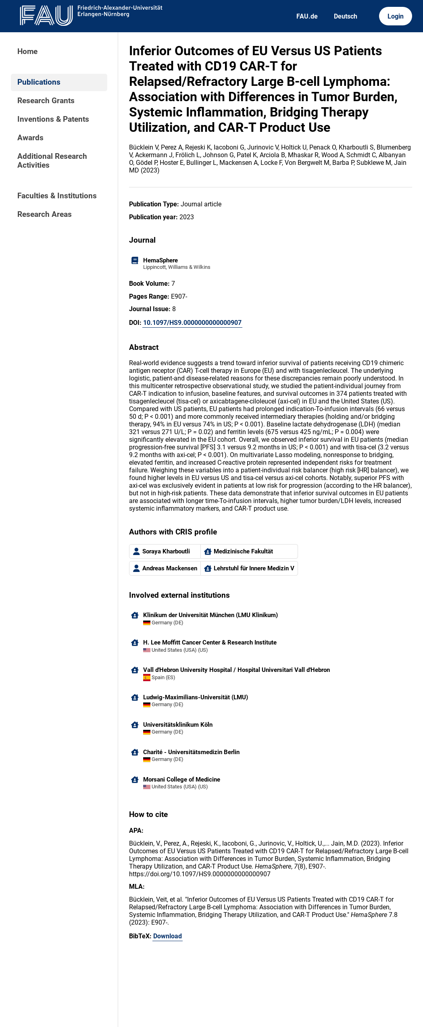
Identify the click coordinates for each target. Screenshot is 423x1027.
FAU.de (307, 16)
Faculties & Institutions (57, 195)
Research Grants (46, 100)
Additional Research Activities (52, 161)
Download (167, 936)
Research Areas (44, 214)
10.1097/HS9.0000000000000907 (192, 322)
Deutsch (345, 16)
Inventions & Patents (53, 119)
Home (27, 51)
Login (396, 16)
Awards (30, 137)
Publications (38, 82)
